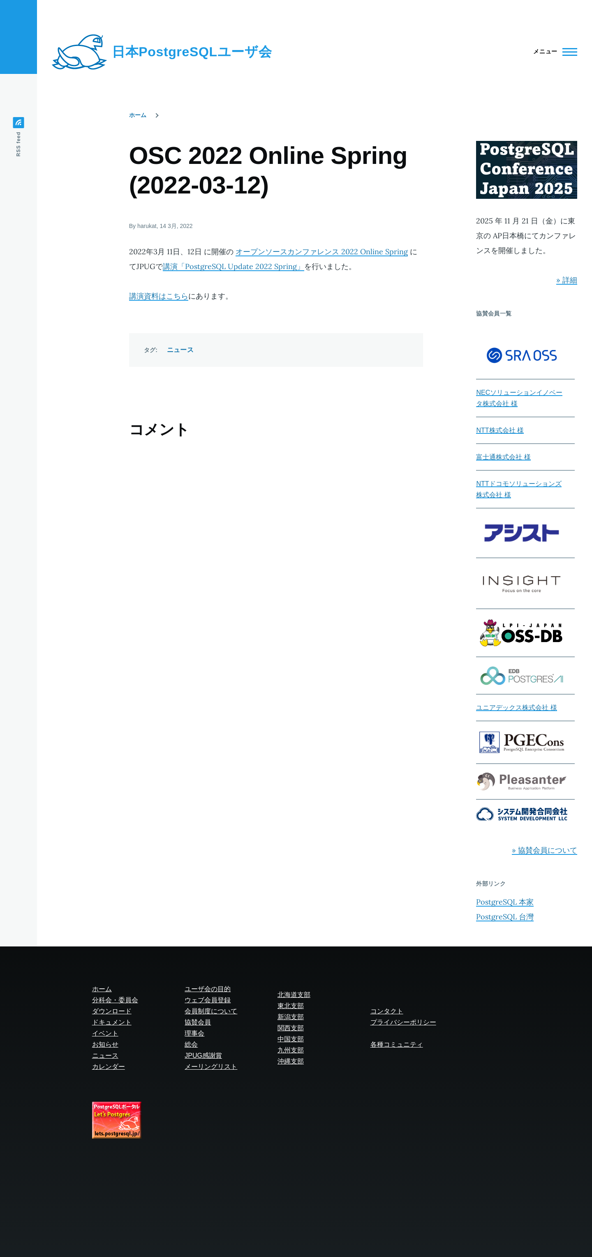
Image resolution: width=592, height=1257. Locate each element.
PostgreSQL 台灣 (505, 916)
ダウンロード (112, 1011)
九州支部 (291, 1050)
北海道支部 (294, 994)
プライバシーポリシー (403, 1022)
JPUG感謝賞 (203, 1055)
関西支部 (291, 1027)
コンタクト (386, 1011)
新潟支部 (291, 1016)
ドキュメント (112, 1022)
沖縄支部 (291, 1061)
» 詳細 (566, 280)
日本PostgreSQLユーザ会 (192, 51)
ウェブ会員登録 (208, 1000)
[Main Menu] (553, 51)
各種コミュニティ (396, 1044)
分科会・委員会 (115, 1000)
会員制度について (211, 1011)
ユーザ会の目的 (208, 988)
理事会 (194, 1033)
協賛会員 (198, 1022)
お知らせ (105, 1044)
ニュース (180, 349)
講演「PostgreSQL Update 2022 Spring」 (233, 266)
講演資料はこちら (158, 296)
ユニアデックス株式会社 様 (516, 707)
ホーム (137, 115)
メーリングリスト (211, 1066)
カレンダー (108, 1066)
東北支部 (291, 1005)
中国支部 (291, 1039)
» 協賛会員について (544, 850)
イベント (105, 1033)
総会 (191, 1044)
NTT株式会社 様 (500, 430)
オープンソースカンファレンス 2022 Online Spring (322, 251)
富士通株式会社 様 (503, 457)
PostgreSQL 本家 (505, 902)
